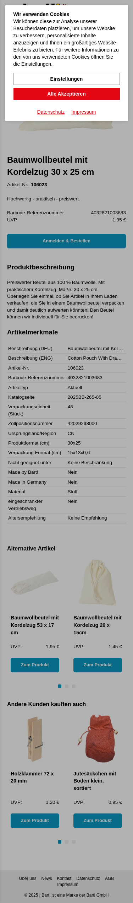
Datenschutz (51, 112)
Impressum (83, 112)
